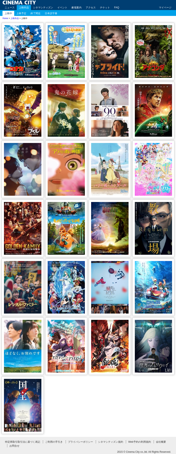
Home (5, 18)
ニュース (10, 7)
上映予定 (21, 13)
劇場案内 (76, 7)
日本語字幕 (51, 13)
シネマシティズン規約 (110, 441)
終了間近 (36, 13)
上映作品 (24, 7)
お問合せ (14, 445)
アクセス (91, 7)
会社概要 (161, 441)
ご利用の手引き (54, 441)
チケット (105, 7)
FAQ (116, 7)
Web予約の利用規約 (139, 441)
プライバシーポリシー (80, 441)
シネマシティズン (43, 7)
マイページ (165, 7)
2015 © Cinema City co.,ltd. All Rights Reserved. (144, 451)
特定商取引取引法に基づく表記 (22, 441)
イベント (62, 7)
